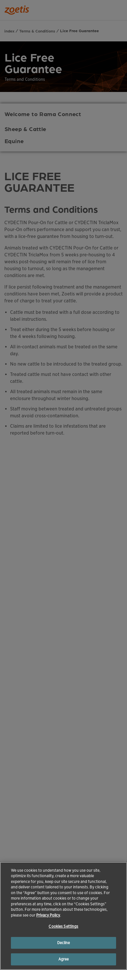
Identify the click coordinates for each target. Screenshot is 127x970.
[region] (63, 916)
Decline (63, 943)
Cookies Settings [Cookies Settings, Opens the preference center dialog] (63, 926)
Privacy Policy (48, 915)
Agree (63, 959)
